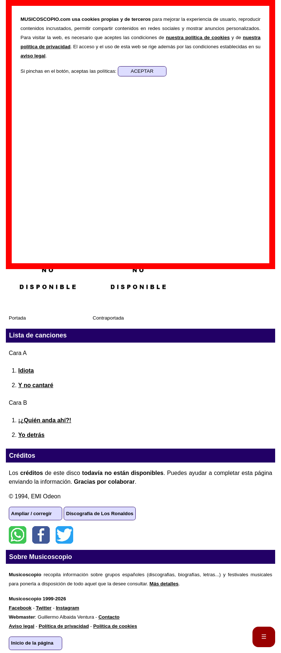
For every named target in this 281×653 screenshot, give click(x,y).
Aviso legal (21, 626)
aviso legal (32, 55)
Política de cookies (115, 626)
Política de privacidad (64, 626)
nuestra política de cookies (197, 37)
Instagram (67, 608)
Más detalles (164, 583)
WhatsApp (17, 535)
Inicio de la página (32, 643)
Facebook (41, 535)
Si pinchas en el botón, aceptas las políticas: (69, 71)
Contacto (109, 617)
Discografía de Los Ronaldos (100, 513)
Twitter (64, 535)
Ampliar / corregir (31, 513)
